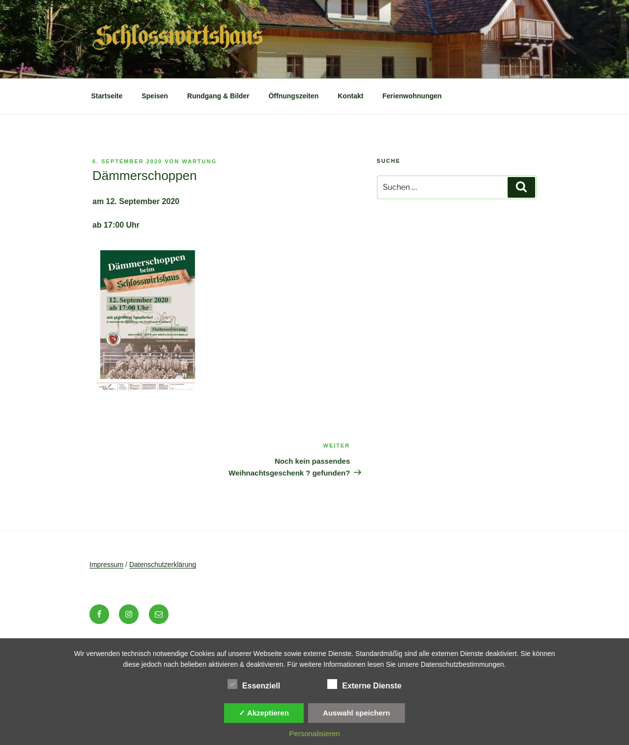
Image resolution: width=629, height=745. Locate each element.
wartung (199, 161)
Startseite (107, 96)
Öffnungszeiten (293, 96)
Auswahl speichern (356, 713)
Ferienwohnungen (412, 96)
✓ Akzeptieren (264, 713)
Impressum (106, 564)
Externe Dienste (364, 684)
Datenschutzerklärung (162, 564)
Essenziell (254, 684)
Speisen (155, 96)
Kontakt (350, 96)
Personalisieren (314, 733)
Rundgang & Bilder (218, 96)
